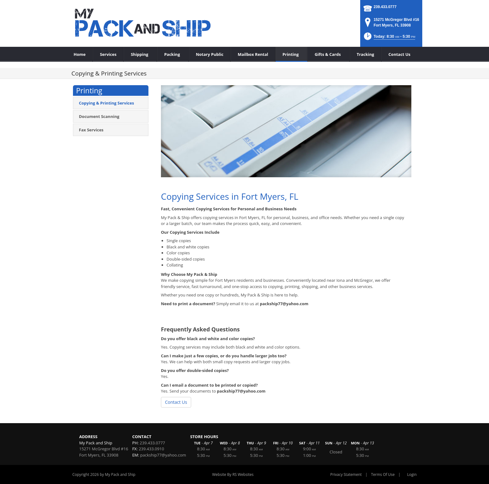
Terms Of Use (383, 474)
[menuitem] (140, 54)
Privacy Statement (346, 474)
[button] (389, 38)
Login (412, 474)
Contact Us (176, 402)
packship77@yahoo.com (163, 455)
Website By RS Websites (233, 474)
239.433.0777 (385, 7)
